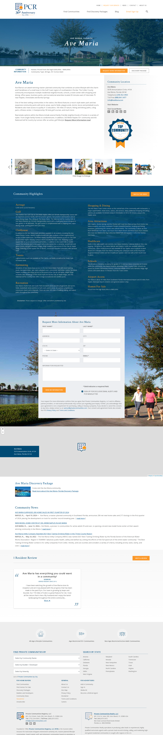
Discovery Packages (23, 690)
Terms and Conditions (67, 410)
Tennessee (132, 660)
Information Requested (52, 366)
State (45, 346)
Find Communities (71, 11)
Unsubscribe (21, 702)
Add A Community (87, 684)
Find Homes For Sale (24, 687)
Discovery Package (139, 71)
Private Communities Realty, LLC (106, 714)
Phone (45, 356)
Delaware (86, 663)
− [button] (3, 432)
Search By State (92, 652)
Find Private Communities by (29, 652)
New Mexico (110, 665)
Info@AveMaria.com (115, 100)
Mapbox (151, 475)
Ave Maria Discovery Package (34, 483)
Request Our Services (111, 5)
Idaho (85, 671)
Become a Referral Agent (89, 693)
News (124, 5)
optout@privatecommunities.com (75, 408)
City (84, 336)
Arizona (85, 657)
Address (45, 336)
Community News (23, 696)
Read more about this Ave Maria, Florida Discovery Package (55, 491)
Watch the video (140, 194)
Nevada (108, 660)
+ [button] (3, 429)
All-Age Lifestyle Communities (40, 635)
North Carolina (111, 668)
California (86, 660)
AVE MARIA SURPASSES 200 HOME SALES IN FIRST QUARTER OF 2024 (42, 512)
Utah (130, 665)
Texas (130, 663)
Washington (132, 671)
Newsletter (20, 699)
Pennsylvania (110, 671)
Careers (64, 702)
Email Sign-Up (132, 11)
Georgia (85, 668)
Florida (85, 665)
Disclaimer (64, 696)
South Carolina (133, 657)
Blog (117, 11)
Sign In (83, 687)
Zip (84, 346)
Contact (133, 5)
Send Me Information (54, 390)
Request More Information (114, 71)
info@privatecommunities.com (36, 721)
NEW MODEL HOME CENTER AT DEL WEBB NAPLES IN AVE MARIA (41, 523)
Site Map (64, 690)
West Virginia (87, 674)
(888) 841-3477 (120, 97)
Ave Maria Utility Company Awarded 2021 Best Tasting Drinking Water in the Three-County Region (53, 534)
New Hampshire (111, 663)
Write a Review (141, 558)
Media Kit (84, 690)
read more (81, 518)
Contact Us (65, 687)
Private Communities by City (28, 677)
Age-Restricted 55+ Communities (81, 635)
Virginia (130, 668)
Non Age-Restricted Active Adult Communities (122, 635)
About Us (142, 5)
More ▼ (47, 600)
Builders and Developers (25, 693)
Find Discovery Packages (97, 11)
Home (98, 5)
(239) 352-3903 (122, 95)
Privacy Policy (51, 410)
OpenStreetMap (158, 475)
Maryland (109, 657)
